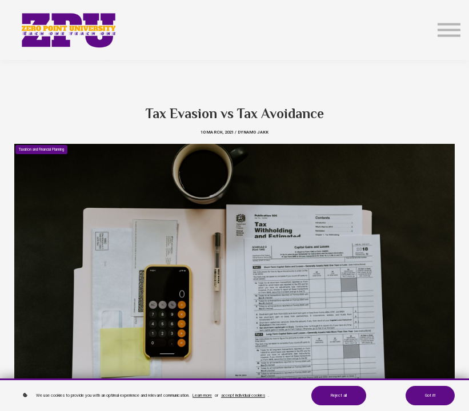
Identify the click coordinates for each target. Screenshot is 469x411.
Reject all (339, 395)
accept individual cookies (243, 395)
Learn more (202, 395)
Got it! (430, 395)
